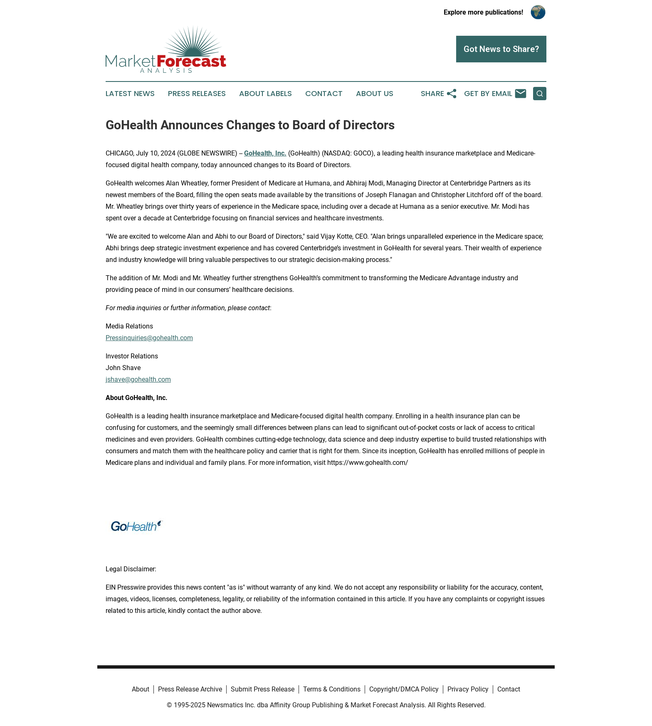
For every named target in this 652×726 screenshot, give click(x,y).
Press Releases (197, 93)
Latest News (130, 93)
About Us (374, 93)
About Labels (265, 93)
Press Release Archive (190, 689)
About (140, 689)
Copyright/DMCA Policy (404, 689)
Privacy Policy (468, 689)
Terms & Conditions (332, 689)
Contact (324, 93)
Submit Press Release (262, 689)
